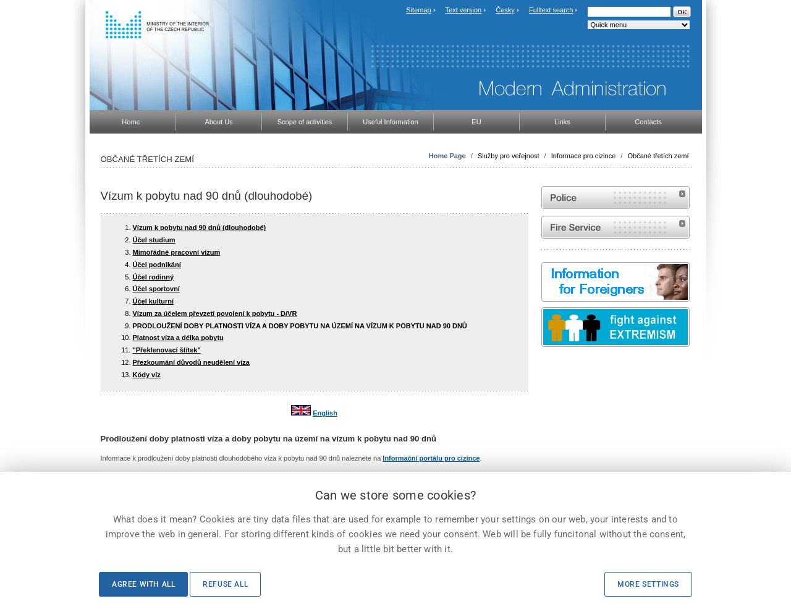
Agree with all (143, 584)
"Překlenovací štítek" (167, 350)
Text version (464, 10)
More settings (648, 584)
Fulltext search (551, 10)
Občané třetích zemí (657, 156)
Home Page (447, 156)
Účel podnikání (157, 264)
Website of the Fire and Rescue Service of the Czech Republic (615, 227)
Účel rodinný (153, 277)
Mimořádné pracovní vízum (177, 252)
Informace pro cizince (583, 156)
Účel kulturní (153, 301)
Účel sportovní (156, 288)
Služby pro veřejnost (508, 156)
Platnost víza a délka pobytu (178, 337)
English (325, 413)
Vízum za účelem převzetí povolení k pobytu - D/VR (215, 313)
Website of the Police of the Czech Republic (615, 197)
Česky (505, 10)
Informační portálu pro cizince (431, 458)
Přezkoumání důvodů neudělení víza (191, 362)
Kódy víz (147, 374)
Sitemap (418, 10)
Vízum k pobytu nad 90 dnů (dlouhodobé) (199, 227)
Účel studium (154, 240)
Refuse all (225, 584)
